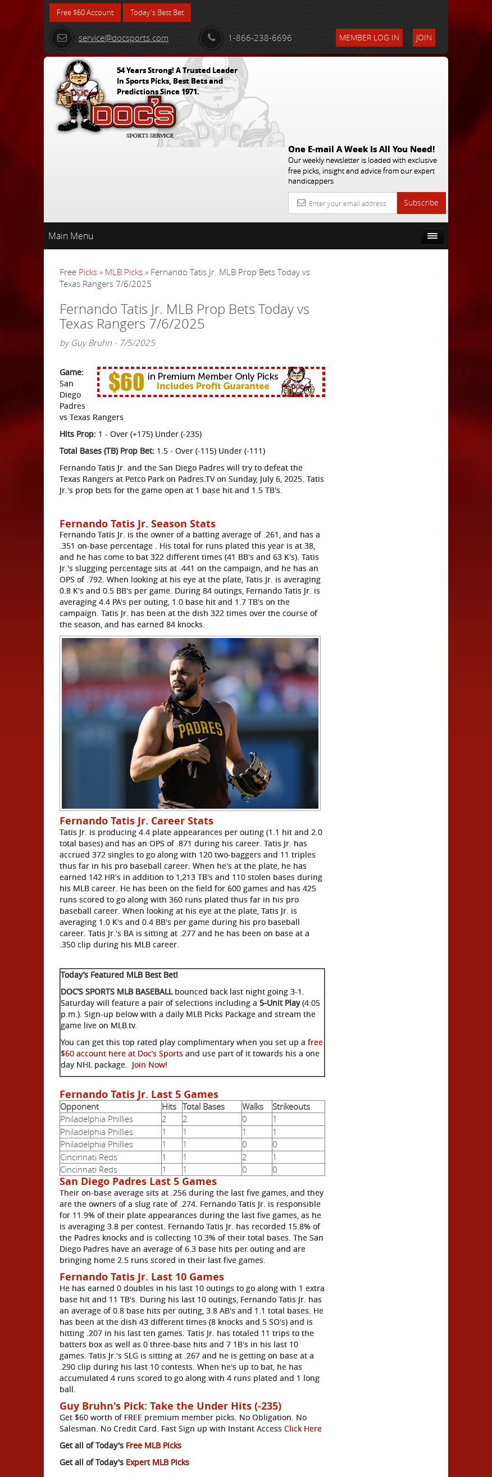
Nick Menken (399, 359)
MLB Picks (124, 190)
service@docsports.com (108, 37)
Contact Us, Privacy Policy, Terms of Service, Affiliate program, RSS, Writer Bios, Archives (313, 1463)
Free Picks (78, 190)
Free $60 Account (88, 12)
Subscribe (421, 121)
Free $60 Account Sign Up (390, 457)
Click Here (78, 1390)
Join (424, 37)
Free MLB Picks (153, 1407)
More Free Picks (397, 240)
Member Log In (369, 37)
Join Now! (218, 992)
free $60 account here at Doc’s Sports (150, 981)
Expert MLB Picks (157, 1424)
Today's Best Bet (165, 12)
